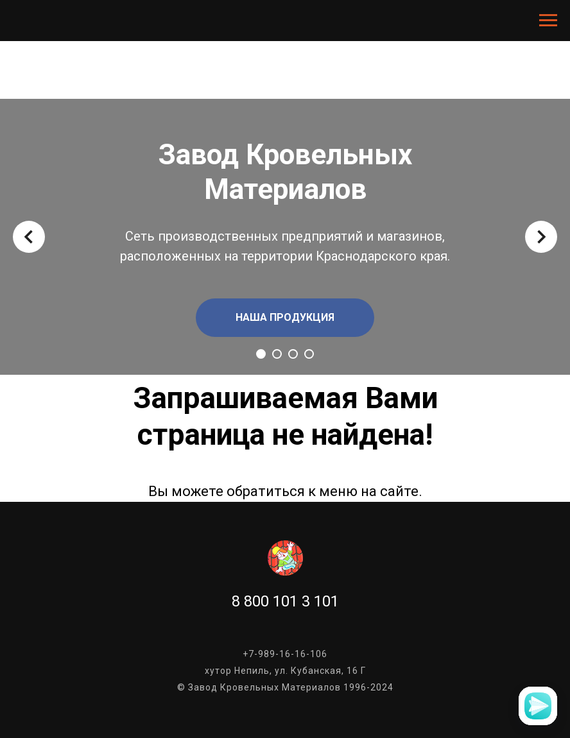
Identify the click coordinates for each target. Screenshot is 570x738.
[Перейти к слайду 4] (309, 354)
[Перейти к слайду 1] (261, 354)
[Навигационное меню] (548, 20)
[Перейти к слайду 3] (293, 354)
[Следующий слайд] (541, 237)
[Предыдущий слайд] (29, 237)
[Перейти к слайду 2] (277, 354)
